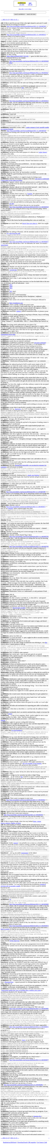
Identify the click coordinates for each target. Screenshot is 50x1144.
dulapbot (3, 31)
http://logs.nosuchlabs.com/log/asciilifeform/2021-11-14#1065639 (26, 130)
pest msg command (40, 343)
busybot (3, 48)
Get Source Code (42, 1142)
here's (24, 1040)
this (23, 87)
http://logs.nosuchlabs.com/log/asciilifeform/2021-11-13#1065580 (25, 492)
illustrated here (9, 982)
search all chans (31, 14)
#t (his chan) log (14, 940)
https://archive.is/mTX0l (18, 518)
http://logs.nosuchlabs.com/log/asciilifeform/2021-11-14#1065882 (29, 1008)
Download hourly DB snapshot (27, 1142)
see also (11, 203)
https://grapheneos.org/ (16, 303)
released (10, 508)
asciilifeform (22, 3)
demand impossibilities (19, 472)
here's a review (5, 929)
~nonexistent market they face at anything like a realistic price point (21, 990)
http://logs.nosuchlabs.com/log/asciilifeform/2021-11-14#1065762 (29, 536)
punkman (4, 384)
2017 (10, 285)
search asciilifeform (19, 14)
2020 (10, 286)
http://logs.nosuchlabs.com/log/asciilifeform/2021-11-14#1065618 (29, 207)
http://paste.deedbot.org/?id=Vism (25, 119)
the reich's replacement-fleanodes (34, 228)
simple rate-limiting (33, 475)
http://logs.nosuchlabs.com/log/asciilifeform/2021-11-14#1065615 (26, 34)
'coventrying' (13, 270)
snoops (10, 714)
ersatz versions (27, 861)
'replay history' (43, 152)
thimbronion (5, 46)
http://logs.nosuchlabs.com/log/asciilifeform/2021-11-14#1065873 (29, 926)
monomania (24, 853)
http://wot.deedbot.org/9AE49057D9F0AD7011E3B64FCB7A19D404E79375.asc (25, 112)
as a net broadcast (17, 730)
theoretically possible (19, 608)
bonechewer (4, 833)
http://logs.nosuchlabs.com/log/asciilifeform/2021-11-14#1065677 (29, 241)
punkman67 (4, 439)
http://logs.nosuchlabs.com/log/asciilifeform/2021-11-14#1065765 (29, 546)
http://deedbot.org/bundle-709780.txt (17, 1050)
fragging (29, 193)
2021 (10, 288)
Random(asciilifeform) (10, 1142)
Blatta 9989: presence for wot (30, 502)
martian (3, 720)
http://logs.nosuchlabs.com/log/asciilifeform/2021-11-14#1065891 (23, 1085)
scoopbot (3, 502)
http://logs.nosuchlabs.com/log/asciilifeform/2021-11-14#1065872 (29, 1027)
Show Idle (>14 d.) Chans (25, 9)
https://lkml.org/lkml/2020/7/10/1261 (18, 56)
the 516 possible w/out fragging (32, 763)
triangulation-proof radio (8, 334)
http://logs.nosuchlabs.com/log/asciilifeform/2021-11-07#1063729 (20, 91)
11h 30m (21, 4)
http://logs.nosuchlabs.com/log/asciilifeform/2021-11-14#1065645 (23, 815)
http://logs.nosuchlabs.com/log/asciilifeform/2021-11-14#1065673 (25, 506)
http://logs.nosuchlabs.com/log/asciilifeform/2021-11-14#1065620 (29, 61)
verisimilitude (5, 795)
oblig (10, 63)
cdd (2, 23)
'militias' (18, 311)
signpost (3, 41)
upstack (15, 843)
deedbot (3, 111)
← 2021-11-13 (5, 19)
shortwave (18, 409)
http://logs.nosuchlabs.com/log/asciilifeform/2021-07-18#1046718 (20, 856)
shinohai (3, 26)
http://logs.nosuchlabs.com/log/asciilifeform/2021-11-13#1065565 (26, 26)
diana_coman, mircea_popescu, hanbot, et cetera (25, 1033)
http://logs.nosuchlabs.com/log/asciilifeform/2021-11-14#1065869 (29, 904)
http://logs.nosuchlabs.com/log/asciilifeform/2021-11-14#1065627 (29, 73)
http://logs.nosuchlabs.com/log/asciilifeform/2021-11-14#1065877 (29, 1060)
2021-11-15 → (14, 19)
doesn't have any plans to (29, 223)
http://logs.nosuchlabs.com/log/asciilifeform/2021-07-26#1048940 (20, 891)
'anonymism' (4, 245)
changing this (37, 1116)
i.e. (10, 899)
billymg (3, 492)
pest (30, 3)
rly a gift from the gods (13, 233)
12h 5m (30, 4)
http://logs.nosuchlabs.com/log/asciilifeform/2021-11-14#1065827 (25, 800)
